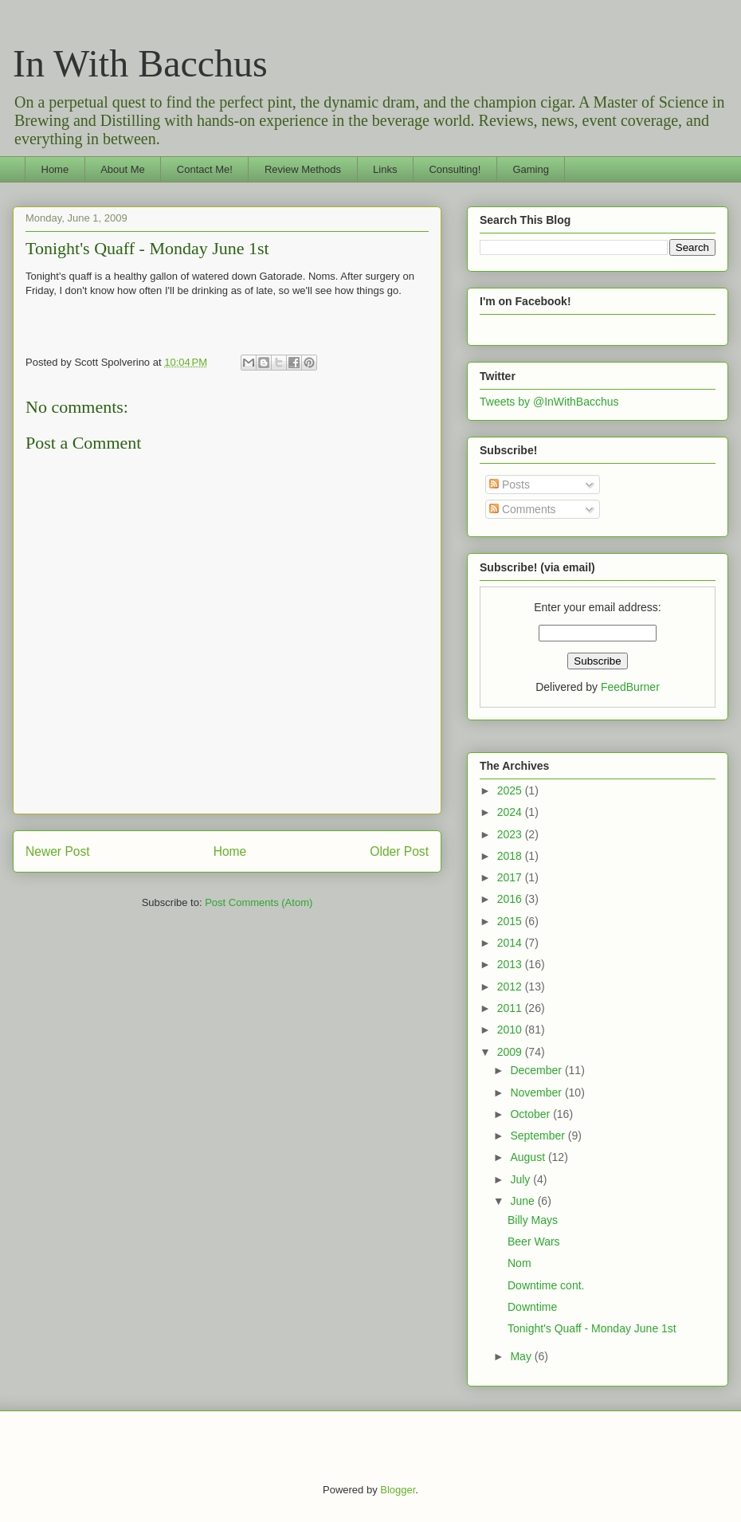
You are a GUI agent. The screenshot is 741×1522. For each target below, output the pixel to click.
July (521, 1179)
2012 (511, 986)
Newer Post (57, 851)
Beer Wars (534, 1241)
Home (55, 169)
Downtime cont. (546, 1285)
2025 (511, 790)
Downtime (532, 1306)
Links (385, 169)
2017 (511, 877)
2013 (511, 964)
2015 (511, 921)
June (523, 1200)
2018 (511, 855)
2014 (511, 942)
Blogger (397, 1490)
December (537, 1070)
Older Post (399, 851)
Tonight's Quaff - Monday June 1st (147, 248)
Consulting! (454, 169)
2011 (511, 1008)
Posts (509, 484)
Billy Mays (533, 1220)
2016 (511, 898)
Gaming (530, 169)
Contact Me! (205, 169)
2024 (511, 812)
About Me (122, 169)
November (537, 1092)
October (531, 1114)
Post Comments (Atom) (258, 902)
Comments (522, 509)
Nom (519, 1263)
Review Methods (303, 169)
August (528, 1157)
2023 (511, 834)
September (538, 1135)
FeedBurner (630, 687)
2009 (511, 1051)
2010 (511, 1029)
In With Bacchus (140, 63)
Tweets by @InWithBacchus (549, 401)
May (522, 1356)
